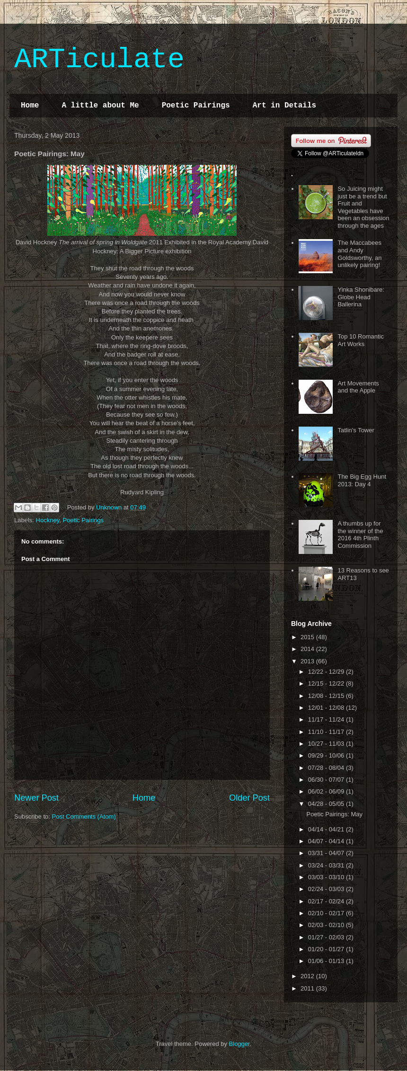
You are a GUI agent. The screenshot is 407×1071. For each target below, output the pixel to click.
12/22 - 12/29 (327, 671)
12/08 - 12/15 (327, 695)
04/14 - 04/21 (327, 829)
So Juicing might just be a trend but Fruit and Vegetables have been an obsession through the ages (363, 207)
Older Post (249, 798)
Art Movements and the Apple (358, 387)
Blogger (239, 1043)
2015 (308, 637)
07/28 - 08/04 (327, 767)
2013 (308, 661)
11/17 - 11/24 (327, 719)
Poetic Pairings (196, 105)
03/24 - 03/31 (327, 865)
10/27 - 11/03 (327, 743)
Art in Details (284, 105)
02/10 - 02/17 (327, 913)
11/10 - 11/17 (327, 731)
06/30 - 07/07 (327, 779)
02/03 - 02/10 (327, 924)
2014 (308, 648)
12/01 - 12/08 (327, 707)
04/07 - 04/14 (327, 841)
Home (30, 105)
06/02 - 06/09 (327, 791)
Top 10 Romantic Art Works (360, 340)
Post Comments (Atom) (84, 816)
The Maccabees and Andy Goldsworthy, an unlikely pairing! (359, 253)
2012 (308, 976)
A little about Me (100, 105)
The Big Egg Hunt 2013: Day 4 (361, 480)
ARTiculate (99, 60)
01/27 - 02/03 (327, 937)
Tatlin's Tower (355, 430)
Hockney (48, 520)
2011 (308, 988)
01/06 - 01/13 (327, 960)
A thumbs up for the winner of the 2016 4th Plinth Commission (360, 534)
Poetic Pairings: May (334, 814)
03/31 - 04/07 (327, 853)
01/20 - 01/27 (327, 949)
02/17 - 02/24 (327, 901)
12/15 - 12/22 (327, 683)
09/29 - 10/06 (327, 755)
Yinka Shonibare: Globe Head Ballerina (360, 297)
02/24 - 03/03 (327, 888)
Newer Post (36, 798)
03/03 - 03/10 (327, 877)
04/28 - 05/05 (327, 803)
